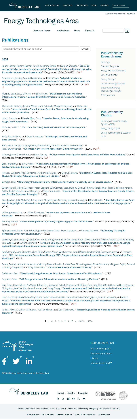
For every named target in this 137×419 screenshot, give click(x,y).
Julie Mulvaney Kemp (26, 200)
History (94, 358)
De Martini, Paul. (10, 273)
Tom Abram (57, 145)
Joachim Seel (93, 251)
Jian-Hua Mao (20, 288)
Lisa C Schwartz (45, 106)
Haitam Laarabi (24, 65)
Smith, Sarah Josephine (13, 264)
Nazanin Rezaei (108, 239)
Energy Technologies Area (115, 13)
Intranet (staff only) (101, 363)
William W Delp (57, 297)
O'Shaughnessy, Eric (12, 212)
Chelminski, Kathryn (12, 106)
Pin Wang (31, 285)
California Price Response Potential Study (69, 267)
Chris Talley (37, 251)
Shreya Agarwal (84, 264)
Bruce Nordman (101, 264)
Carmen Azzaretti (89, 230)
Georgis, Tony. (9, 181)
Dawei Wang (19, 285)
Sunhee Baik (69, 264)
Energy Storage (108, 79)
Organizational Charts (102, 353)
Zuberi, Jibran (9, 65)
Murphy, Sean (9, 93)
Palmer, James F (10, 154)
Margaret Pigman (63, 106)
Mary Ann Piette (36, 267)
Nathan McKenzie (73, 145)
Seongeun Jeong (109, 251)
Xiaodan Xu (34, 239)
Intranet (131, 13)
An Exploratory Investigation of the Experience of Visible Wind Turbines (87, 154)
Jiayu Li (94, 297)
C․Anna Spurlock (28, 242)
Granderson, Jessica (12, 78)
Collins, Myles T (9, 309)
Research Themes (43, 30)
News (77, 30)
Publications (63, 30)
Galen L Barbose (25, 187)
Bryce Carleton (68, 230)
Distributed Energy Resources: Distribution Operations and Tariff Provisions (61, 273)
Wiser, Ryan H (9, 187)
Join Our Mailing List (101, 348)
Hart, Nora (7, 145)
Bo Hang (120, 285)
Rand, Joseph (8, 251)
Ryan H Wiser (79, 251)
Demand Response (110, 66)
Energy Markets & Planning (113, 70)
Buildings (105, 62)
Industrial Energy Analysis (113, 83)
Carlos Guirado (92, 239)
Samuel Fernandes (32, 78)
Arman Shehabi (69, 65)
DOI (79, 72)
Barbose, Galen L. (11, 127)
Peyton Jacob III (74, 285)
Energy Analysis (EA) (110, 128)
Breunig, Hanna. (10, 221)
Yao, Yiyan (7, 285)
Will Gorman (56, 187)
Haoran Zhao (42, 297)
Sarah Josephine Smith (44, 65)
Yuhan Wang (47, 239)
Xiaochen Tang (90, 285)
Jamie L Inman (35, 288)
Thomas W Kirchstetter (78, 297)
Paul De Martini (29, 172)
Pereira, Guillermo (11, 172)
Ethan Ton (42, 285)
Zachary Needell (125, 239)
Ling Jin (23, 239)
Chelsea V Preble (26, 297)
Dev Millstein (95, 200)
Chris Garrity (40, 154)
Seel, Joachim (8, 200)
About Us (89, 30)
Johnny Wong (30, 106)
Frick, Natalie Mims (11, 136)
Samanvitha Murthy (36, 264)
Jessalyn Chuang (29, 191)
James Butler (77, 239)
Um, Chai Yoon (9, 297)
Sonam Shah (44, 145)
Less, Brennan (9, 163)
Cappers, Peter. (10, 279)
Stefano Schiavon (107, 297)
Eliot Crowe (53, 78)
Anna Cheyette (45, 200)
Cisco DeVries (24, 93)
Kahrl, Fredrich (9, 118)
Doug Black (17, 267)
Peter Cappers (42, 187)
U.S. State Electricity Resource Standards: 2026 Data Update (53, 127)
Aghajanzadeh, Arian (12, 230)
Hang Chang (54, 288)
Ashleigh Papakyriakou (25, 145)
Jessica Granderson (12, 148)
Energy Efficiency (109, 74)
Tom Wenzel (8, 242)
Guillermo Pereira (123, 187)
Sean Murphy (70, 187)
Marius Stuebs (54, 264)
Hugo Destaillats (106, 285)
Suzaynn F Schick (56, 285)
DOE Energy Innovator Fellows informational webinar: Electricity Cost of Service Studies (65, 181)
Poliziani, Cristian (10, 239)
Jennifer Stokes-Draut (49, 230)
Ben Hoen (24, 154)
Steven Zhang (51, 251)
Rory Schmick (30, 230)
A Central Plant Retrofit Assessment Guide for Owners (53, 148)
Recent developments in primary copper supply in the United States (56, 221)
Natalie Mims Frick (31, 118)
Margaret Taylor (118, 264)
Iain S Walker (28, 163)
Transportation (108, 95)
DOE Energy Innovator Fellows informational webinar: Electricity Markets (59, 279)
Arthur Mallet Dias (47, 172)
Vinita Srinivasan (34, 136)
